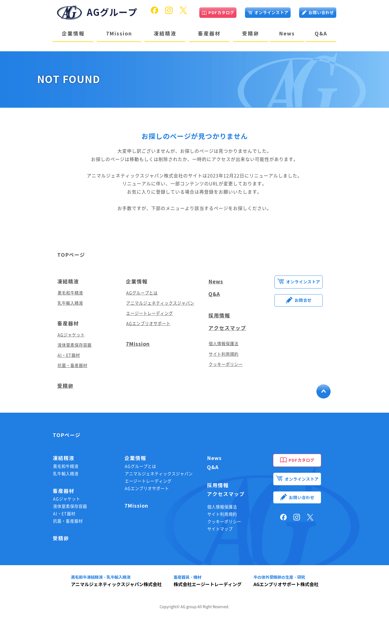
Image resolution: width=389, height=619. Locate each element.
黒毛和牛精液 (70, 293)
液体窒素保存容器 (75, 345)
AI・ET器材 (69, 355)
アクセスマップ (227, 328)
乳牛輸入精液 (70, 303)
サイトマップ (220, 529)
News (287, 33)
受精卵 (250, 33)
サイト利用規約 (223, 354)
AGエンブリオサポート (148, 323)
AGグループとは (142, 293)
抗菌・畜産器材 (72, 365)
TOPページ (71, 255)
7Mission (119, 33)
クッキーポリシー (226, 364)
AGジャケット (71, 335)
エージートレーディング (149, 313)
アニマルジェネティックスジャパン (160, 303)
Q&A (321, 33)
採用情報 (219, 315)
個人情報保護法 (223, 344)
